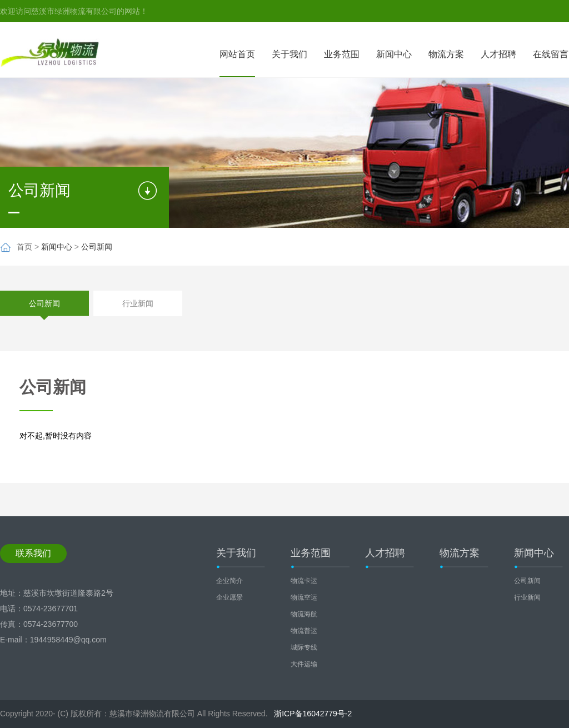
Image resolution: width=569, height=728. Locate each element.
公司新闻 (96, 246)
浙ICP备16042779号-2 (313, 713)
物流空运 (304, 597)
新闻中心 (394, 54)
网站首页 (237, 54)
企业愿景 (229, 597)
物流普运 (304, 631)
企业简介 (229, 581)
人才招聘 (498, 54)
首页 (24, 246)
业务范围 (342, 54)
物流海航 (304, 614)
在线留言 (550, 54)
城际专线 (304, 647)
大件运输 (304, 664)
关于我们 (289, 54)
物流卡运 (304, 581)
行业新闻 (137, 303)
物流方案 (446, 54)
